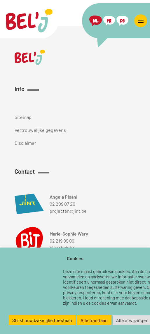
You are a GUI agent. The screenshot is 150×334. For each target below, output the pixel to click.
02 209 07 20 (62, 204)
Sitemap (23, 117)
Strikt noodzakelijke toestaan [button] (42, 320)
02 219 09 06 (62, 240)
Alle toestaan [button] (94, 320)
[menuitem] (95, 21)
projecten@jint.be (68, 211)
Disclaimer (25, 143)
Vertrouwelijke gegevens (40, 130)
